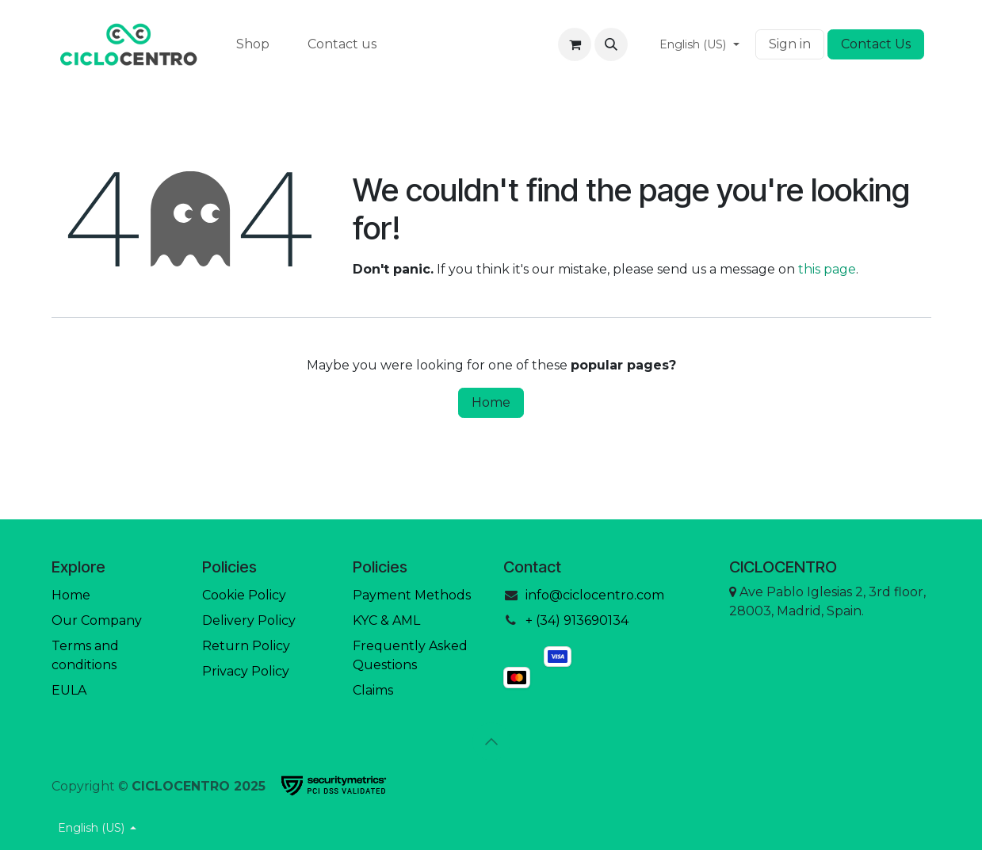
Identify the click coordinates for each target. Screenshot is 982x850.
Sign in (790, 44)
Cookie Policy (244, 595)
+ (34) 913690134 (577, 620)
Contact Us (876, 44)
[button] (611, 44)
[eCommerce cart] (574, 44)
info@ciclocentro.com (594, 595)
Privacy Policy (245, 671)
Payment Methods (412, 595)
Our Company (97, 620)
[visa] (558, 656)
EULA (69, 690)
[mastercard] (558, 677)
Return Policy (246, 645)
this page (827, 269)
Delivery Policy (249, 620)
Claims (373, 690)
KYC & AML (386, 620)
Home (491, 402)
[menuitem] (252, 44)
